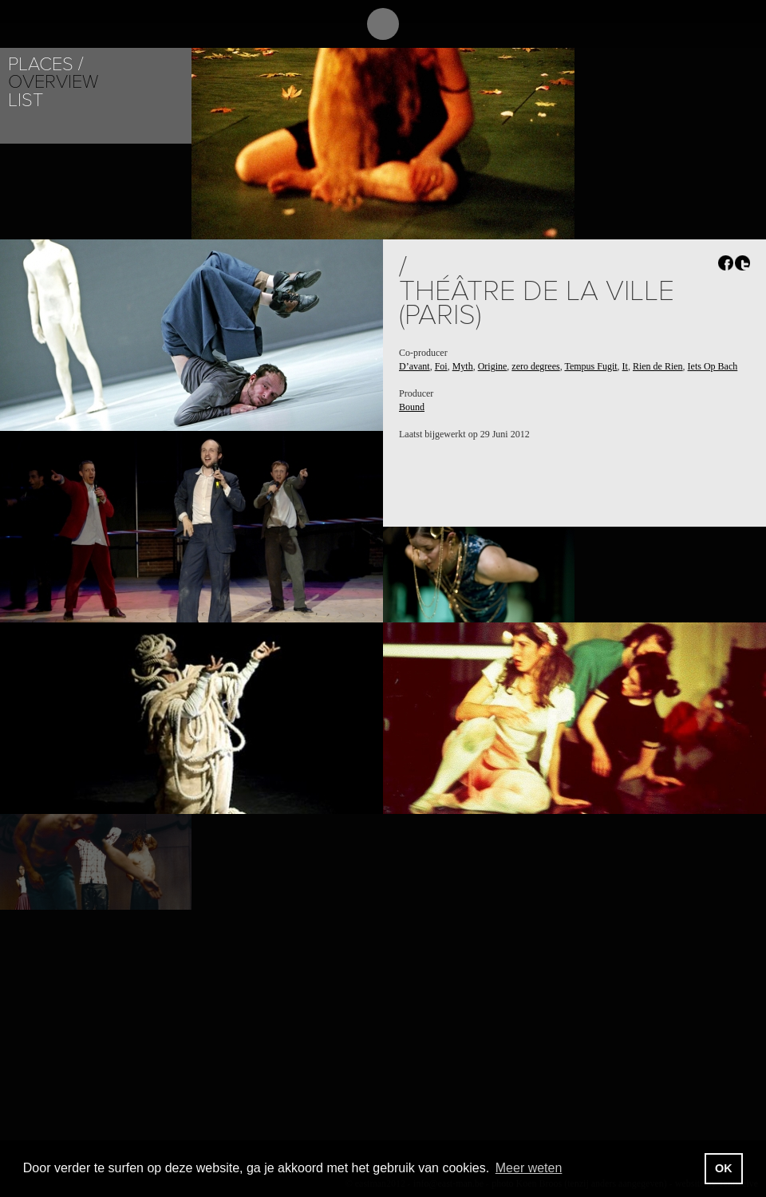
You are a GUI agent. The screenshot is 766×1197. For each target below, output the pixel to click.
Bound (411, 407)
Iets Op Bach (713, 366)
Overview (53, 81)
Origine (492, 366)
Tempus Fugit (590, 366)
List (25, 100)
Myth (462, 366)
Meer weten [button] (529, 1168)
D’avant (414, 366)
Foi (441, 366)
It (625, 366)
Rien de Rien (658, 366)
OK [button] (723, 1168)
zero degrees (535, 366)
